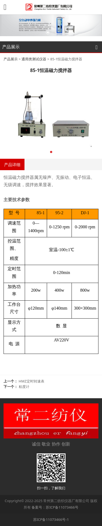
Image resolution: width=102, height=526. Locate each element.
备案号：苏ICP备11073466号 (55, 507)
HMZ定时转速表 (31, 381)
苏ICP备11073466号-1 (51, 519)
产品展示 (11, 59)
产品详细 (12, 164)
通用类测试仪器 (33, 59)
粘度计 (24, 386)
